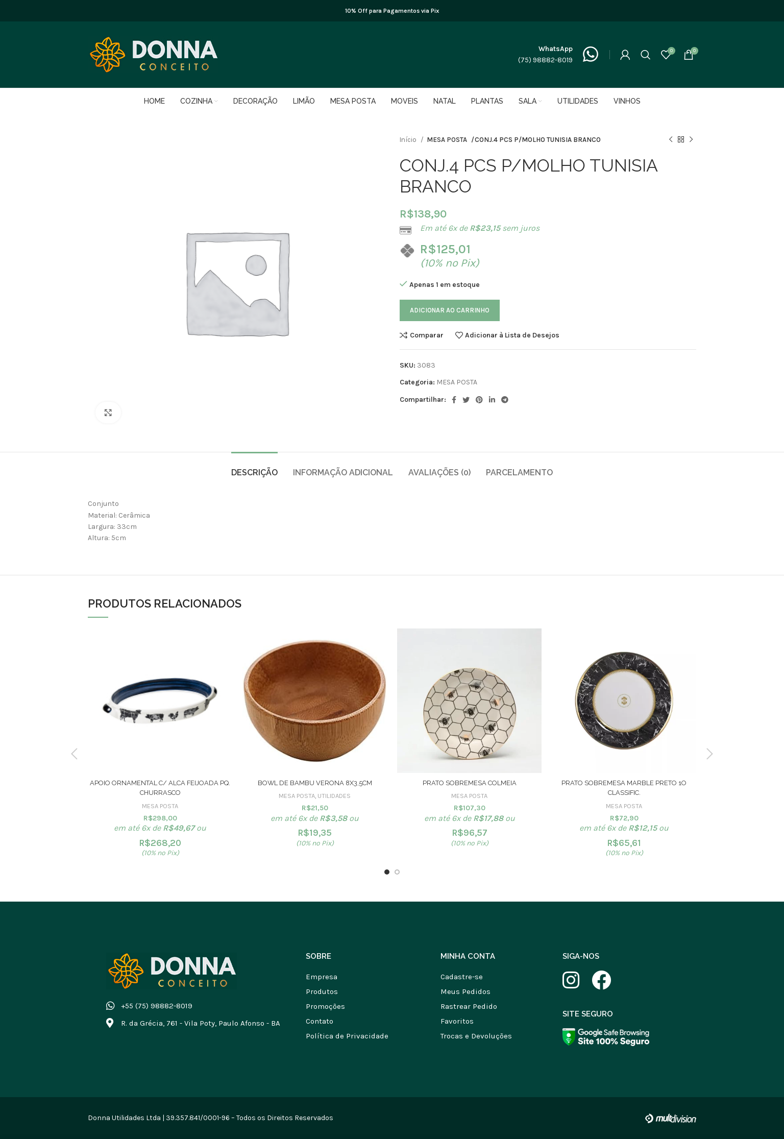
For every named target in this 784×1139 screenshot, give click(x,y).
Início (409, 139)
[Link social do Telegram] (504, 399)
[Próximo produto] (691, 140)
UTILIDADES (334, 795)
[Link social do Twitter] (466, 399)
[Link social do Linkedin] (492, 399)
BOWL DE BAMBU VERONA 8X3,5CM (314, 783)
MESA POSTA (446, 139)
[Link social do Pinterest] (479, 399)
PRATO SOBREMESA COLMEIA (470, 783)
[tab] (254, 467)
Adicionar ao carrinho (449, 310)
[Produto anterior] (671, 140)
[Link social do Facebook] (454, 399)
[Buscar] (645, 54)
